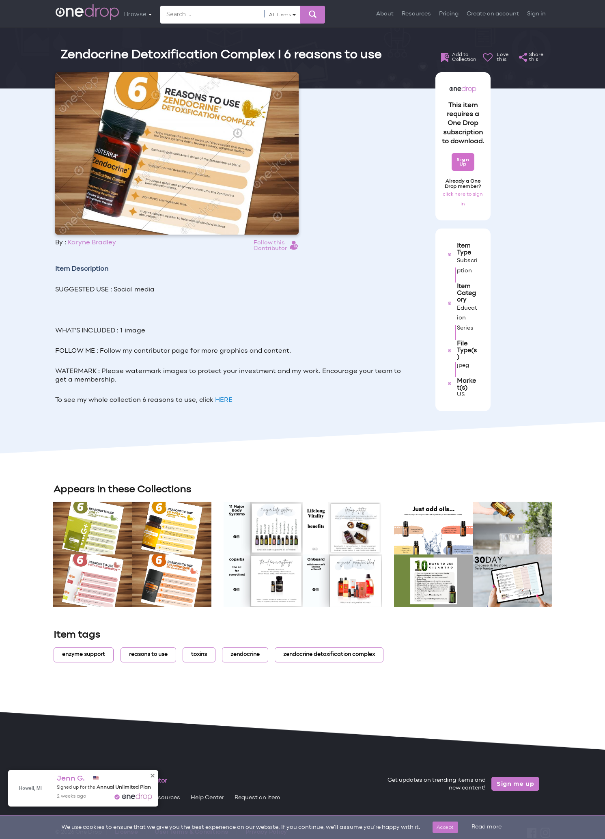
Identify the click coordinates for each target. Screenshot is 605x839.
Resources (416, 14)
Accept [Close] (445, 827)
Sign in (536, 14)
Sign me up (515, 783)
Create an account (493, 14)
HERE (224, 400)
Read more (487, 827)
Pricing (449, 14)
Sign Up (462, 162)
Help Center (207, 797)
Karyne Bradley (92, 242)
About (385, 14)
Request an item (257, 797)
